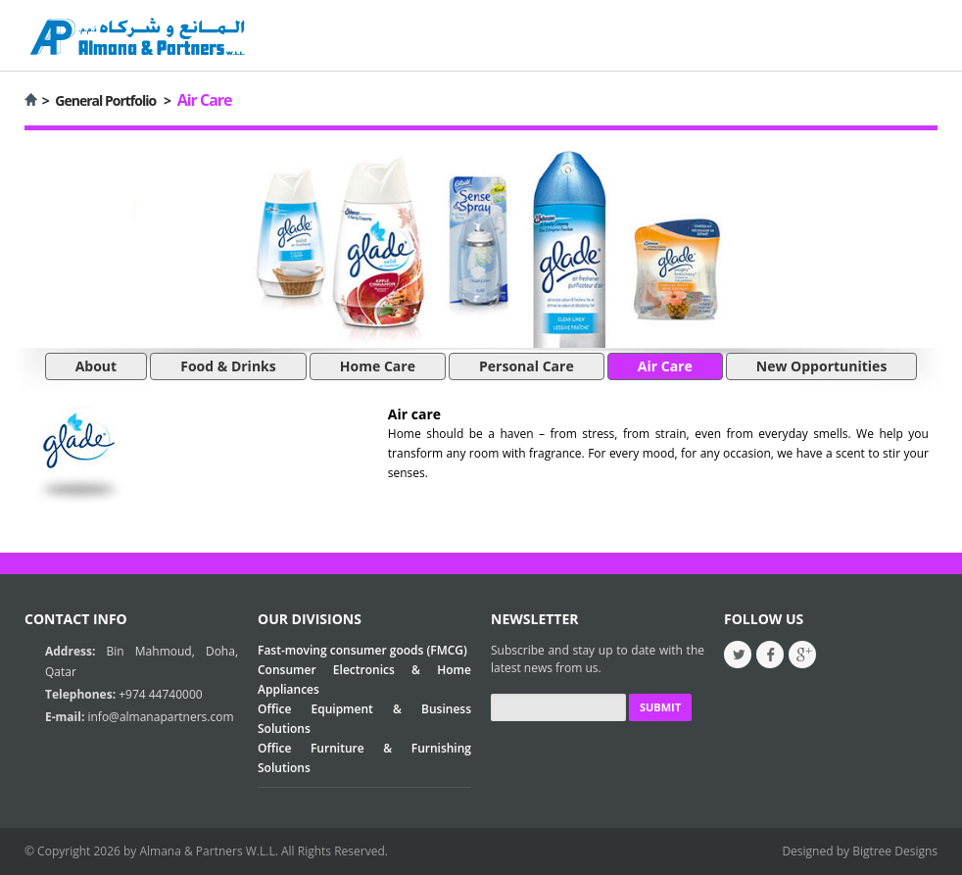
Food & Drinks (228, 366)
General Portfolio (105, 100)
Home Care (377, 366)
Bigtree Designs (895, 851)
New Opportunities (822, 366)
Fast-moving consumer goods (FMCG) (362, 650)
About (96, 366)
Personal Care (526, 366)
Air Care (665, 366)
